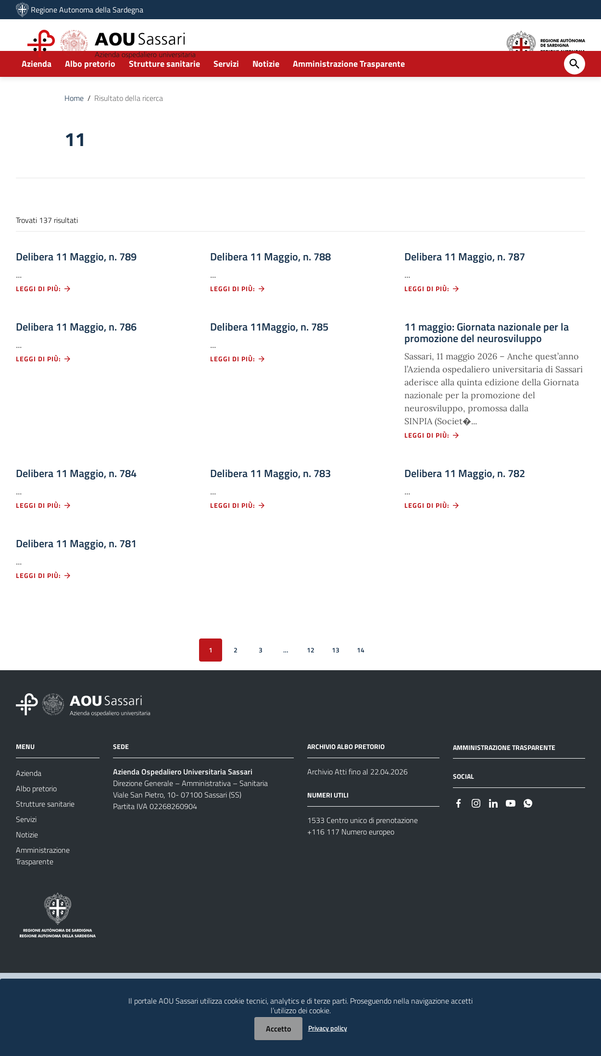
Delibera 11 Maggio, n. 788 (270, 282)
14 (360, 676)
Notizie (265, 89)
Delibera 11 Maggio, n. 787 (464, 282)
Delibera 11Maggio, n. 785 (269, 352)
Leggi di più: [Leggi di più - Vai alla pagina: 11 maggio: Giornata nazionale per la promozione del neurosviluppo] (432, 461)
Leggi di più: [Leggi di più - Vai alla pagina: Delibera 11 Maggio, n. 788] (238, 314)
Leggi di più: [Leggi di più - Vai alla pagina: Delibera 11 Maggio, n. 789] (44, 314)
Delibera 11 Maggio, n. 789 (76, 282)
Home (74, 124)
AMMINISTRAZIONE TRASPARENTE (504, 773)
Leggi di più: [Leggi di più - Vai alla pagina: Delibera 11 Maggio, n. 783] (238, 531)
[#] (458, 828)
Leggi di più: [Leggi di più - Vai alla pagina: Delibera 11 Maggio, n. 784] (44, 531)
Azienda (36, 89)
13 (335, 676)
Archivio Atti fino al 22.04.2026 (357, 797)
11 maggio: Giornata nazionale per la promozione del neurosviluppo (486, 358)
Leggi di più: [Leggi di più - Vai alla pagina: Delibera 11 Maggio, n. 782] (432, 531)
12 (310, 676)
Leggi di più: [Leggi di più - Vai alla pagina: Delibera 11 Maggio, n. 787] (432, 314)
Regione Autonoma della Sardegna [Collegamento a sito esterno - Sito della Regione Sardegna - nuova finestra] (87, 9)
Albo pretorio (90, 89)
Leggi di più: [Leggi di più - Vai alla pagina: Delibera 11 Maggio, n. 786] (44, 385)
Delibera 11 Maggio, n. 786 (76, 352)
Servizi (226, 89)
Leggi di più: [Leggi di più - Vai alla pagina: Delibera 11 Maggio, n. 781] (44, 601)
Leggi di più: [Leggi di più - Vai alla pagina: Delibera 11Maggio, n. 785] (238, 385)
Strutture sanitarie (164, 89)
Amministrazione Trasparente (349, 89)
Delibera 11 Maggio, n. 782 (464, 499)
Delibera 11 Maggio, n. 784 (76, 499)
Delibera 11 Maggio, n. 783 (270, 499)
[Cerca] (574, 89)
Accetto (278, 1028)
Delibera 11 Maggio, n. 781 (76, 569)
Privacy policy (327, 1028)
